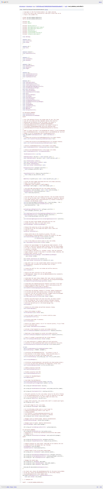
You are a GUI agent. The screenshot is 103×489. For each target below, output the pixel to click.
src (34, 6)
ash (66, 6)
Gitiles (8, 487)
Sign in (100, 2)
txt (97, 486)
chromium (22, 6)
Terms (15, 487)
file (46, 9)
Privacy (11, 487)
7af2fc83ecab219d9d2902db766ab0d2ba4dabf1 (49, 6)
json (101, 486)
